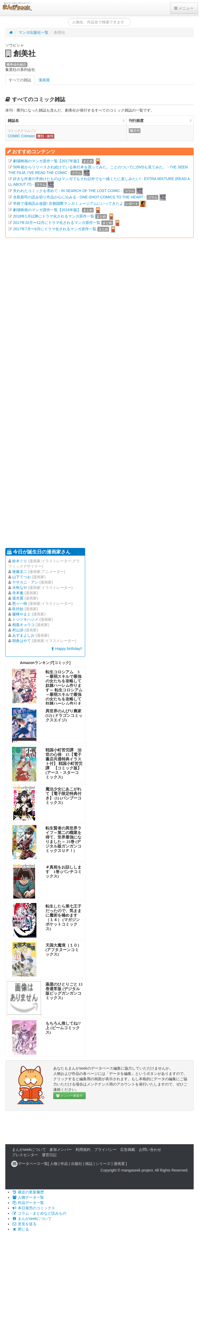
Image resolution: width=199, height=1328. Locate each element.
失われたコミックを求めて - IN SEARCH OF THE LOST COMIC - (67, 191)
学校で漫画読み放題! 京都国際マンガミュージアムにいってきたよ (68, 203)
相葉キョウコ (23, 625)
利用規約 (83, 1149)
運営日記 (49, 1155)
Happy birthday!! (66, 648)
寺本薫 (17, 593)
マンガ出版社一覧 (33, 32)
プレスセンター (25, 1155)
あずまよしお (23, 635)
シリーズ (103, 1163)
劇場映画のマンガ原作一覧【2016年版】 (47, 210)
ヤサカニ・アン (25, 582)
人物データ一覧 (28, 1197)
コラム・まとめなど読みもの (39, 1213)
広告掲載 (127, 1149)
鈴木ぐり (19, 561)
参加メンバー (60, 1149)
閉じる (20, 1229)
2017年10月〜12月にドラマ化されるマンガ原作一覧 (56, 222)
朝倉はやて (21, 641)
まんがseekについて (29, 1149)
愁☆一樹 (19, 603)
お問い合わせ (150, 1149)
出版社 (76, 1163)
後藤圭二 (19, 571)
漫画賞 (44, 80)
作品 (64, 1163)
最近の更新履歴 (28, 1192)
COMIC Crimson (21, 136)
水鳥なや (19, 587)
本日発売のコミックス (33, 1208)
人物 (53, 1163)
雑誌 (89, 1163)
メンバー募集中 (69, 1095)
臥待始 (17, 609)
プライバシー (105, 1149)
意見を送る (24, 1224)
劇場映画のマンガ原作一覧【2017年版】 (47, 161)
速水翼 (17, 598)
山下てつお (21, 577)
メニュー (183, 8)
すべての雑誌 (20, 80)
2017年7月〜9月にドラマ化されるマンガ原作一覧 (54, 229)
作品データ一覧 (28, 1203)
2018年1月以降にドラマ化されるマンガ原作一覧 (53, 216)
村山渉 (17, 630)
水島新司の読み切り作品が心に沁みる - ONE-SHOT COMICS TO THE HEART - (79, 197)
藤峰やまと (21, 614)
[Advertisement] (49, 392)
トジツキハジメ (25, 619)
